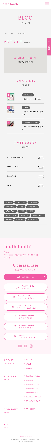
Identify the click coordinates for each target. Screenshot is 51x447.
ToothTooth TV (25, 167)
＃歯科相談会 (32, 220)
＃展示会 (9, 220)
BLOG (11, 33)
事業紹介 (14, 378)
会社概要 (14, 410)
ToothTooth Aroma (32, 384)
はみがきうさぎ (33, 401)
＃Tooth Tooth (10, 211)
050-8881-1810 (25, 267)
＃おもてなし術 (11, 215)
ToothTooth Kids (32, 388)
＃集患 (21, 207)
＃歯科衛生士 (32, 207)
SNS (25, 185)
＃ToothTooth (20, 202)
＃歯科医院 (33, 202)
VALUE (28, 364)
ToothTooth (25, 176)
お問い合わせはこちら (25, 277)
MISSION (29, 360)
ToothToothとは (14, 361)
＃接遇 (21, 211)
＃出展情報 (20, 220)
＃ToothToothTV (38, 215)
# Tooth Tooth (21, 33)
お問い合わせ (49, 47)
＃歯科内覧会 (10, 207)
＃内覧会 (9, 202)
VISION (29, 368)
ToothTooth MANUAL (33, 397)
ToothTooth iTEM (32, 393)
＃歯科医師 (24, 215)
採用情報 (31, 409)
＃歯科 (30, 211)
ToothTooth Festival (25, 157)
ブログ (14, 426)
